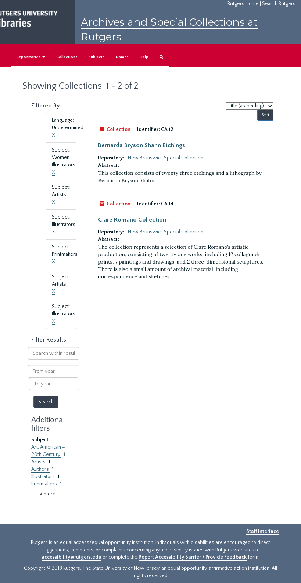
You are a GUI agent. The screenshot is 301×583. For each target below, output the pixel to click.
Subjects (97, 57)
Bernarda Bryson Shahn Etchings (141, 145)
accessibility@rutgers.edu (71, 557)
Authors (40, 469)
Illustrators (43, 477)
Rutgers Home (243, 4)
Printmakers (44, 484)
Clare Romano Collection (132, 219)
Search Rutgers (278, 4)
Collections (67, 57)
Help (144, 57)
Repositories (31, 57)
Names (122, 57)
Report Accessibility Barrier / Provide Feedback (193, 557)
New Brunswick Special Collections (167, 158)
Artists (39, 462)
